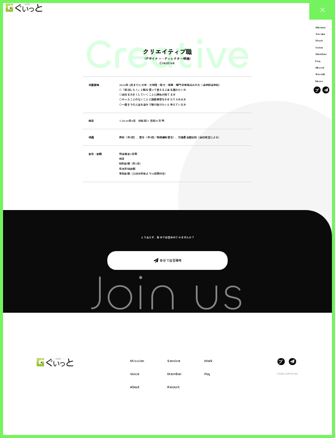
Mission (137, 361)
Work (208, 361)
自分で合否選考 (170, 260)
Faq (207, 374)
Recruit (173, 387)
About (135, 387)
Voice (135, 374)
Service (174, 361)
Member (174, 374)
